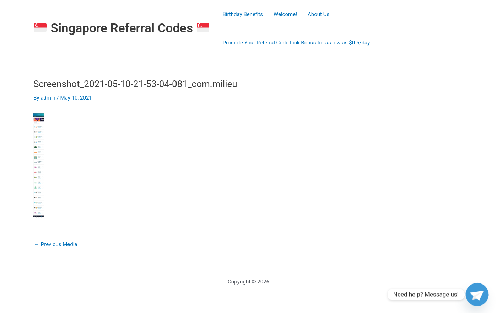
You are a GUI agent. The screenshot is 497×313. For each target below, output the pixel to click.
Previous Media (55, 244)
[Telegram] (477, 294)
